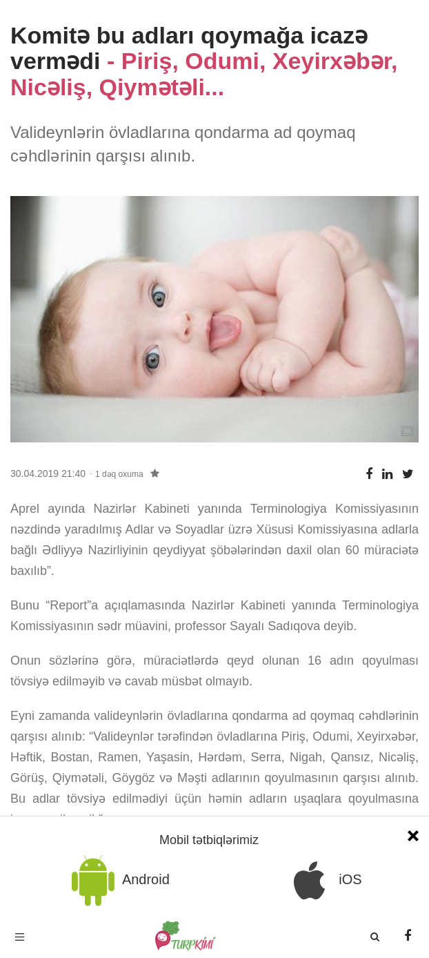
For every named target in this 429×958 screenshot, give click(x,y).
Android (118, 880)
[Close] (413, 834)
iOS (322, 880)
